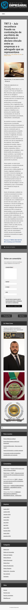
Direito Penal (6, 563)
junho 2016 (6, 519)
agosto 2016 (6, 517)
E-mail (8, 287)
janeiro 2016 (6, 533)
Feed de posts (7, 592)
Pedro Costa (7, 55)
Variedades (6, 576)
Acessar (5, 590)
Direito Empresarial (8, 560)
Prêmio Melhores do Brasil (10, 438)
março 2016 (6, 528)
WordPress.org (7, 598)
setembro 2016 (7, 514)
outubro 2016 (7, 511)
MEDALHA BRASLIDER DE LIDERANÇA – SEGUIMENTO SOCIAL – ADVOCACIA (14, 487)
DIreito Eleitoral (7, 557)
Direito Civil (6, 549)
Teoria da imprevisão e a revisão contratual (13, 450)
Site (7, 292)
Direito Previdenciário (8, 565)
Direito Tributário (7, 568)
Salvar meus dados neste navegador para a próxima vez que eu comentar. (14, 301)
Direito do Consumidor (9, 552)
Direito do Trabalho (10, 247)
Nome (8, 281)
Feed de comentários (8, 595)
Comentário (10, 267)
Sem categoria (7, 573)
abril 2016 (6, 525)
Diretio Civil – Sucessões (9, 571)
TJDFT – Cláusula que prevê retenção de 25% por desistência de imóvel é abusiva (14, 474)
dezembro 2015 (7, 536)
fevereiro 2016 (7, 530)
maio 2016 (6, 522)
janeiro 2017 (6, 509)
